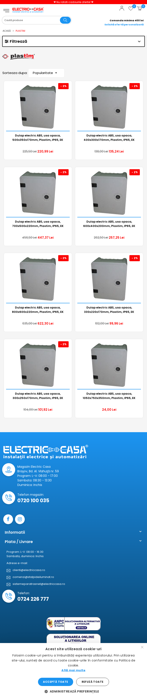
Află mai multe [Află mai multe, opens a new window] (73, 670)
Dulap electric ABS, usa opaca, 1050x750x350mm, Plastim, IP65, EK (109, 396)
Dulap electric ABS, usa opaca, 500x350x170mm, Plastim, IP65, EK (37, 137)
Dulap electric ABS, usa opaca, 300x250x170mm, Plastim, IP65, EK (38, 396)
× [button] (142, 647)
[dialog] (73, 671)
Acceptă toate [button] (55, 682)
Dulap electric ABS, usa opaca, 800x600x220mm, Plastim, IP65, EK (38, 309)
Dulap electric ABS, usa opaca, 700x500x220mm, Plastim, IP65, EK (38, 224)
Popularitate (45, 74)
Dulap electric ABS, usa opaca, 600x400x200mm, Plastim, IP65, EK (109, 224)
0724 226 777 (33, 599)
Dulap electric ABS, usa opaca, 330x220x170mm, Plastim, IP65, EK (109, 309)
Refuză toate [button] (93, 682)
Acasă (7, 31)
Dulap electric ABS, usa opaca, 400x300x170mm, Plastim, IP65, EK (109, 137)
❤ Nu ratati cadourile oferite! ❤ (73, 2)
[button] (73, 691)
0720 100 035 (33, 500)
